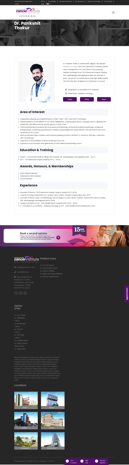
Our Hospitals (52, 1)
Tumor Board (108, 1)
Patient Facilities (48, 271)
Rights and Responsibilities (52, 274)
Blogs (42, 4)
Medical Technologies (94, 1)
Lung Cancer (21, 349)
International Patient (50, 268)
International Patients (65, 1)
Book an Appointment (50, 277)
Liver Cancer (21, 315)
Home (43, 1)
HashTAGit (51, 461)
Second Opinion (80, 1)
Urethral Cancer (22, 341)
